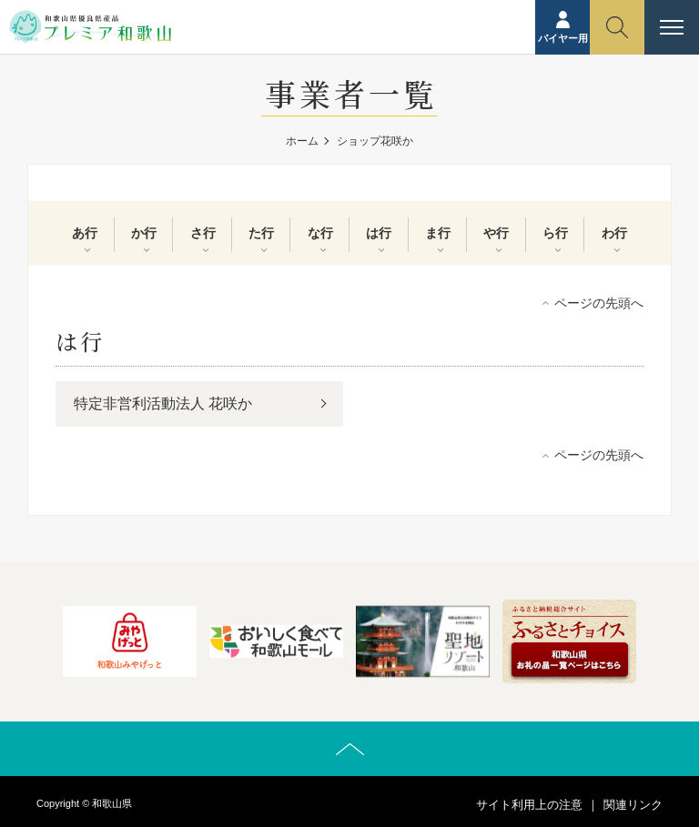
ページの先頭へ (598, 303)
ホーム (302, 141)
